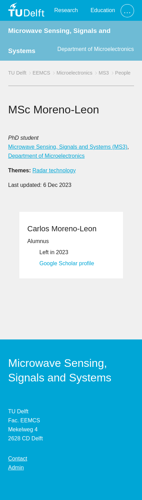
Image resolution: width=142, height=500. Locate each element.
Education (103, 10)
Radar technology (54, 170)
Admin (16, 468)
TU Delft (17, 73)
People (123, 73)
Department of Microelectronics (95, 49)
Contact (17, 459)
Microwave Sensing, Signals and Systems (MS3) (67, 147)
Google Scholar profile (66, 263)
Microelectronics (74, 73)
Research (66, 10)
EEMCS (41, 73)
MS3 (103, 73)
